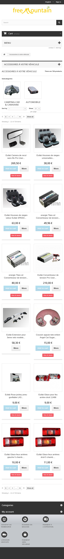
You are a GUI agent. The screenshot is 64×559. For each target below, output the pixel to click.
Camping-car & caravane (12, 103)
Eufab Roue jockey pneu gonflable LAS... (16, 396)
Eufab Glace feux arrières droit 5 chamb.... (48, 455)
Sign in (58, 2)
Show (31, 108)
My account (8, 511)
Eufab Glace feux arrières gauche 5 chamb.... (16, 455)
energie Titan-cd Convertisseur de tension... (48, 216)
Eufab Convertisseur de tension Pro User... (48, 276)
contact (51, 48)
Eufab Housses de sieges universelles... (48, 156)
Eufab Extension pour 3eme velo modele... (16, 336)
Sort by (4, 108)
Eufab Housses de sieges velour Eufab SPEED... (16, 216)
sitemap (58, 48)
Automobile (33, 102)
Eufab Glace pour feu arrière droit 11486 (48, 396)
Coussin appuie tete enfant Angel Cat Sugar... (48, 336)
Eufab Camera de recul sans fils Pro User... (16, 156)
